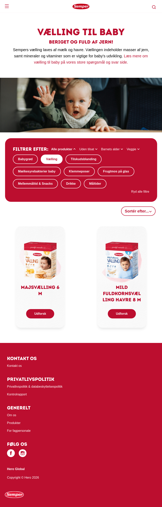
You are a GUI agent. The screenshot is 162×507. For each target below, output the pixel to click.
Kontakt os (14, 365)
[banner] (81, 6)
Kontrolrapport (17, 394)
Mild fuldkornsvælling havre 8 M (122, 293)
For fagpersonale (19, 430)
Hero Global (16, 469)
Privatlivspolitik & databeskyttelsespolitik (35, 386)
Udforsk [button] (40, 313)
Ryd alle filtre (140, 191)
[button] (154, 7)
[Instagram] (23, 453)
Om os (11, 415)
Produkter (13, 423)
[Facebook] (11, 453)
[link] (40, 260)
